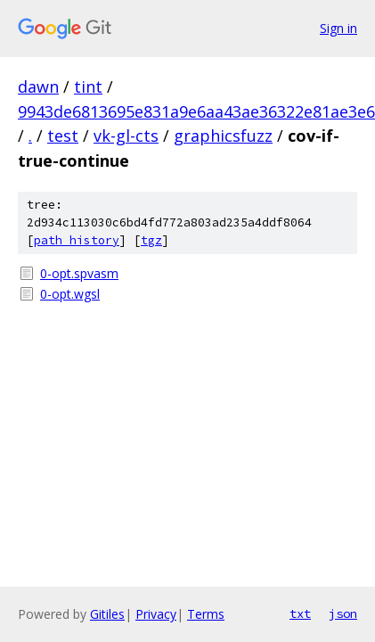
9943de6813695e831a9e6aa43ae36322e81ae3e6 (196, 111)
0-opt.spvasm (79, 273)
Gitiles (107, 613)
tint (88, 86)
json (343, 613)
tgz (151, 240)
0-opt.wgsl (70, 293)
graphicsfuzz (223, 135)
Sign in (338, 28)
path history (76, 240)
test (62, 135)
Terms (205, 613)
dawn (38, 86)
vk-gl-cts (126, 135)
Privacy (155, 613)
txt (300, 613)
